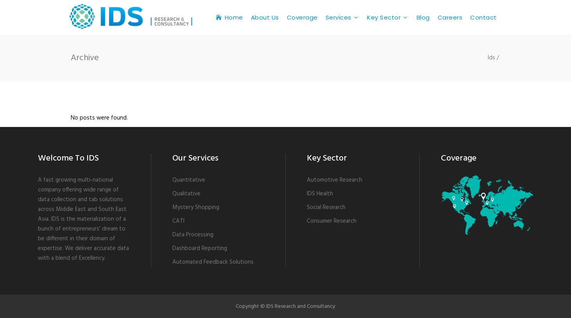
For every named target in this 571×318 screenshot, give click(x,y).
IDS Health (320, 193)
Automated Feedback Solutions (213, 262)
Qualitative (186, 193)
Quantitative (188, 180)
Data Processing (192, 234)
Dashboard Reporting (199, 248)
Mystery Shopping (195, 207)
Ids (491, 58)
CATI (178, 221)
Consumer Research (331, 221)
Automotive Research (334, 180)
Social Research (326, 207)
